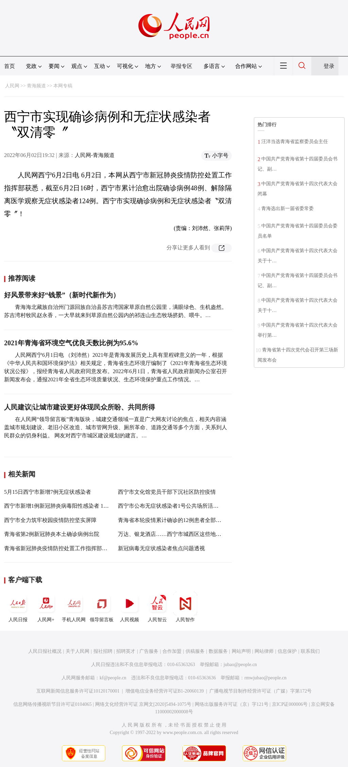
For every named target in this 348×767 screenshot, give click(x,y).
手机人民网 (74, 607)
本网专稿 (62, 85)
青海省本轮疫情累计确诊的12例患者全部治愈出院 (178, 520)
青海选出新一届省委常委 (287, 208)
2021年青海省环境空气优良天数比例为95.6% (71, 343)
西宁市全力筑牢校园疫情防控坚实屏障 (50, 520)
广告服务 (148, 651)
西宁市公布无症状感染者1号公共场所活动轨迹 (173, 506)
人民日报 (18, 607)
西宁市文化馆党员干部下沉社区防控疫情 (167, 492)
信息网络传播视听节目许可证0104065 (52, 704)
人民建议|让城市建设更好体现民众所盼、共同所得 (79, 407)
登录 (329, 66)
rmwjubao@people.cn (265, 677)
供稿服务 (195, 651)
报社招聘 (102, 651)
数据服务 (218, 651)
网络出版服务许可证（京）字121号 (231, 704)
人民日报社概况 (45, 651)
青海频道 (36, 85)
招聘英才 (125, 651)
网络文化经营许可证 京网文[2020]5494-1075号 (143, 704)
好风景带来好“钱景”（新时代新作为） (62, 295)
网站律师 (264, 651)
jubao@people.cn (240, 664)
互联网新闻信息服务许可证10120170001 (78, 691)
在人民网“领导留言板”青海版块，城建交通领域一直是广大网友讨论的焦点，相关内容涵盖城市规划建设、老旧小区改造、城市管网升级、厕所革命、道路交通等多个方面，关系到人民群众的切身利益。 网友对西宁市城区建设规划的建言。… (115, 427)
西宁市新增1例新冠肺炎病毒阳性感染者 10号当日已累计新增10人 (82, 506)
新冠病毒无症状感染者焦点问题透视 (161, 548)
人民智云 (157, 607)
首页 (9, 66)
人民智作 (185, 607)
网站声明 (241, 651)
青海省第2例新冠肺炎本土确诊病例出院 (51, 534)
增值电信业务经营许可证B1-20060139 (164, 691)
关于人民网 (77, 651)
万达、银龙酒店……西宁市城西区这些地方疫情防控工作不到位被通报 (202, 534)
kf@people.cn (113, 677)
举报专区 (181, 66)
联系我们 (310, 651)
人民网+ (46, 607)
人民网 (12, 85)
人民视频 (129, 607)
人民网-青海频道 (95, 155)
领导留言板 (102, 607)
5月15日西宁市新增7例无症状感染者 (47, 492)
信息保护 (287, 651)
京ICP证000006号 (290, 704)
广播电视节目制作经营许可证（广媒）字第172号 (260, 691)
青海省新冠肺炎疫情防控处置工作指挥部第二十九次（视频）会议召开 (88, 548)
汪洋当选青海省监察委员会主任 (294, 141)
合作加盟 (171, 651)
